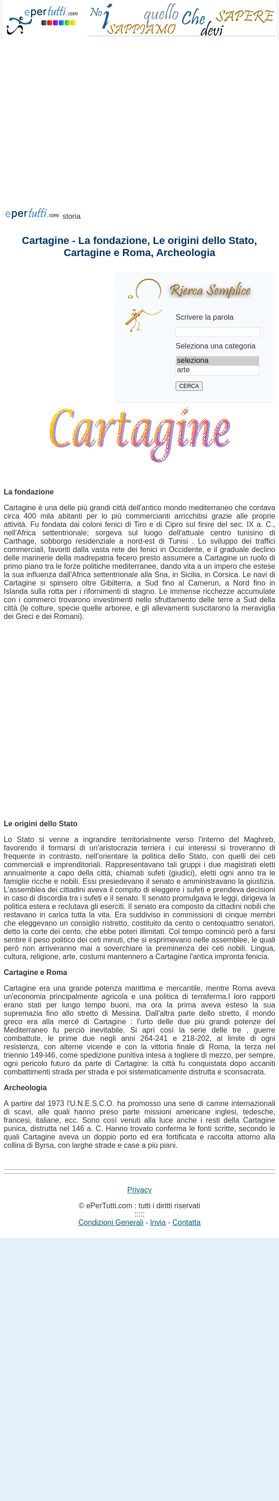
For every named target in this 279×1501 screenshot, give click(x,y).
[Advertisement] (87, 135)
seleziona (217, 361)
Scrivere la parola (205, 317)
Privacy (139, 1190)
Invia (158, 1222)
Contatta (186, 1222)
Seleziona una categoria (216, 346)
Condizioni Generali (110, 1222)
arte (217, 370)
